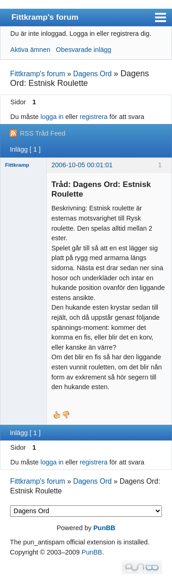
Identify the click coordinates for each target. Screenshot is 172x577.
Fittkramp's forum (44, 17)
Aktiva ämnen (30, 49)
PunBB (105, 528)
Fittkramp (17, 165)
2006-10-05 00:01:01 (82, 165)
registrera (94, 116)
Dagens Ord (92, 74)
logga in (51, 116)
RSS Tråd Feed (42, 133)
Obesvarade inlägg (83, 49)
